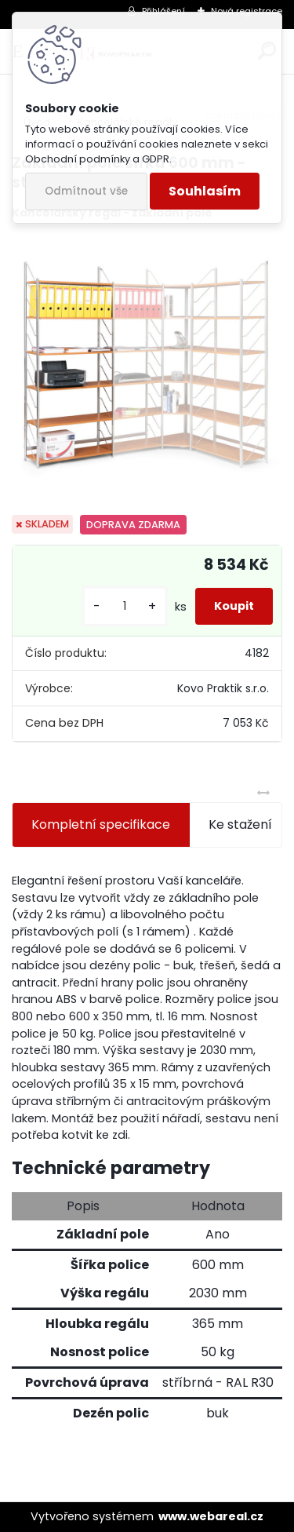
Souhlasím (205, 191)
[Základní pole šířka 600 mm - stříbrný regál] (147, 368)
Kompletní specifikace (100, 824)
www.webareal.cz (210, 1516)
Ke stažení (240, 824)
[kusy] (125, 606)
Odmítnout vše (86, 191)
